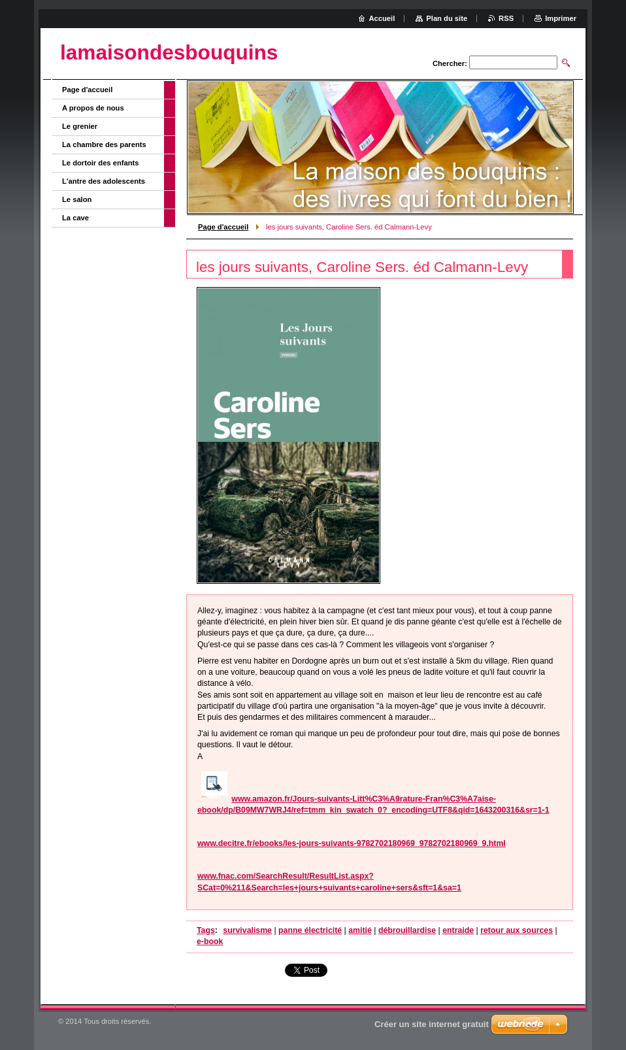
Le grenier (79, 126)
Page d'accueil (223, 227)
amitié (360, 930)
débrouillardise (407, 930)
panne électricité (310, 930)
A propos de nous (93, 108)
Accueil (382, 18)
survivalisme (247, 930)
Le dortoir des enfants (100, 163)
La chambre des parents (104, 144)
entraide (458, 930)
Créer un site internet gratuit (431, 1024)
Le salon (76, 199)
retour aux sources (516, 930)
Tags (206, 930)
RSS (506, 18)
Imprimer (560, 18)
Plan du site (446, 18)
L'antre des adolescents (103, 181)
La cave (75, 218)
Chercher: (450, 63)
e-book (210, 941)
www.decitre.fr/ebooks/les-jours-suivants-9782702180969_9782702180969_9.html (351, 843)
